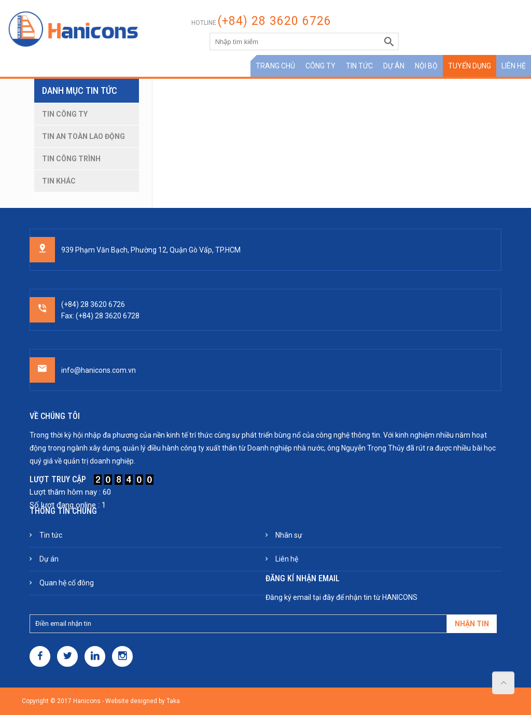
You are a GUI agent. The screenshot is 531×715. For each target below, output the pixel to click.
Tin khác (59, 181)
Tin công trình (71, 159)
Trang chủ (275, 66)
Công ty (320, 66)
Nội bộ (426, 66)
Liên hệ (513, 66)
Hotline (261, 22)
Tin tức (359, 66)
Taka (173, 701)
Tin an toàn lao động (83, 136)
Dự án (393, 66)
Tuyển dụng (469, 66)
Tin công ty (65, 114)
